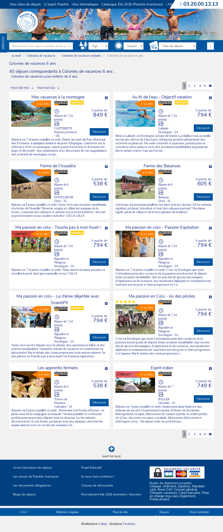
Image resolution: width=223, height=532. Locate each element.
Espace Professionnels (164, 514)
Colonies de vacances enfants (81, 56)
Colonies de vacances (41, 56)
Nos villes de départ (25, 4)
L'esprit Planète (56, 4)
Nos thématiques (85, 4)
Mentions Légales (67, 512)
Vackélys (129, 524)
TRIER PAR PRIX (19, 88)
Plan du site (120, 512)
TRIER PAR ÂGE (46, 88)
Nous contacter (199, 512)
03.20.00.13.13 (200, 3)
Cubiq (102, 524)
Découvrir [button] (99, 132)
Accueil (16, 56)
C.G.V (23, 512)
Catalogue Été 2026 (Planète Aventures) (132, 4)
